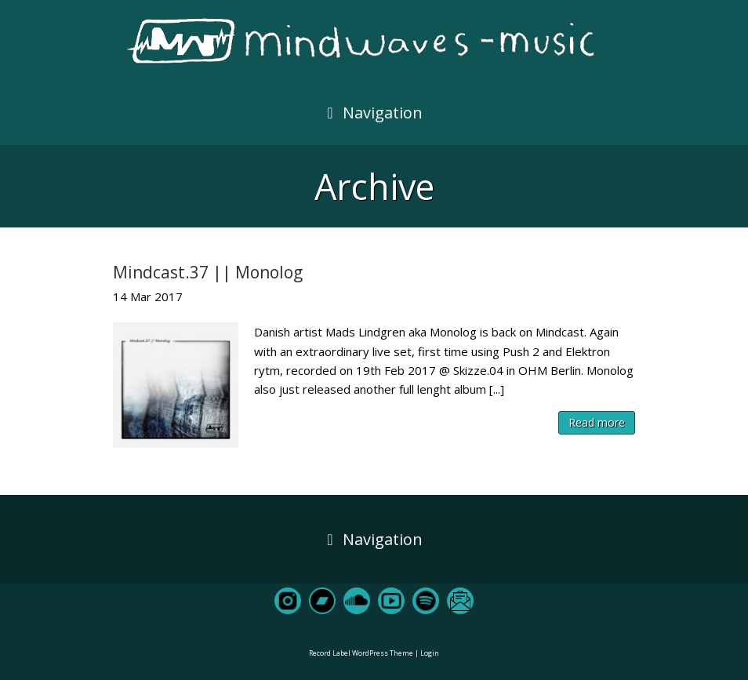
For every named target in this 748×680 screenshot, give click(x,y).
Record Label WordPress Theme (361, 653)
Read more (596, 422)
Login (429, 653)
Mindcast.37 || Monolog (208, 272)
